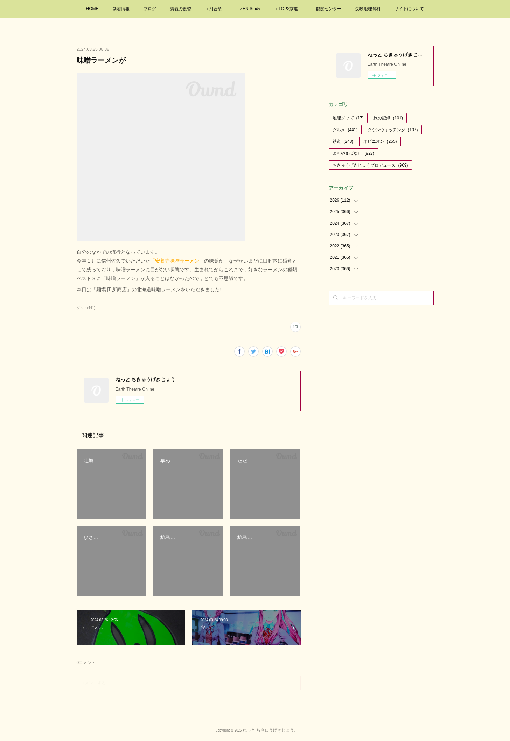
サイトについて (409, 8)
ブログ (150, 8)
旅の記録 (388, 118)
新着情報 (121, 8)
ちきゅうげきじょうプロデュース (370, 165)
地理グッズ (348, 118)
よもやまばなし (354, 153)
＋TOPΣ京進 (286, 8)
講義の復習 (180, 8)
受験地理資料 (367, 8)
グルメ (345, 129)
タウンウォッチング (393, 129)
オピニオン (380, 141)
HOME (92, 8)
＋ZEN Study (248, 8)
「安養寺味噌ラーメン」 (177, 261)
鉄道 (343, 141)
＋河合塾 (213, 8)
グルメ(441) (86, 308)
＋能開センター (326, 8)
